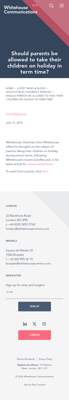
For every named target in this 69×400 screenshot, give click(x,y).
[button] (61, 5)
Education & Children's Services (28, 92)
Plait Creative (38, 385)
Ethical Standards (26, 359)
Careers (34, 335)
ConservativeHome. (40, 164)
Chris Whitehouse (16, 114)
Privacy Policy (45, 359)
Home (9, 88)
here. (45, 171)
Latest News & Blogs (31, 88)
